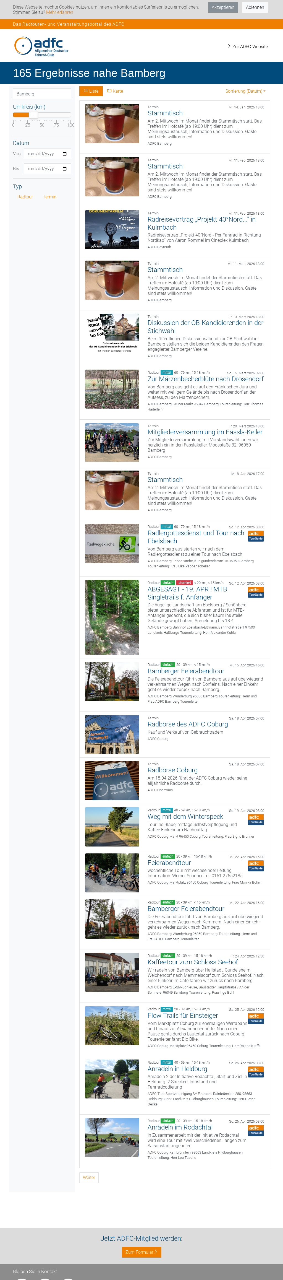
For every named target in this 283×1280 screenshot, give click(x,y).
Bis (16, 168)
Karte (115, 91)
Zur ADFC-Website (247, 46)
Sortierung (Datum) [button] (244, 91)
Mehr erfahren (59, 12)
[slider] (33, 115)
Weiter (89, 1177)
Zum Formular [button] (141, 1252)
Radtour (25, 196)
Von (16, 153)
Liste (91, 91)
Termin (49, 196)
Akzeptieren (223, 7)
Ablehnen (255, 7)
